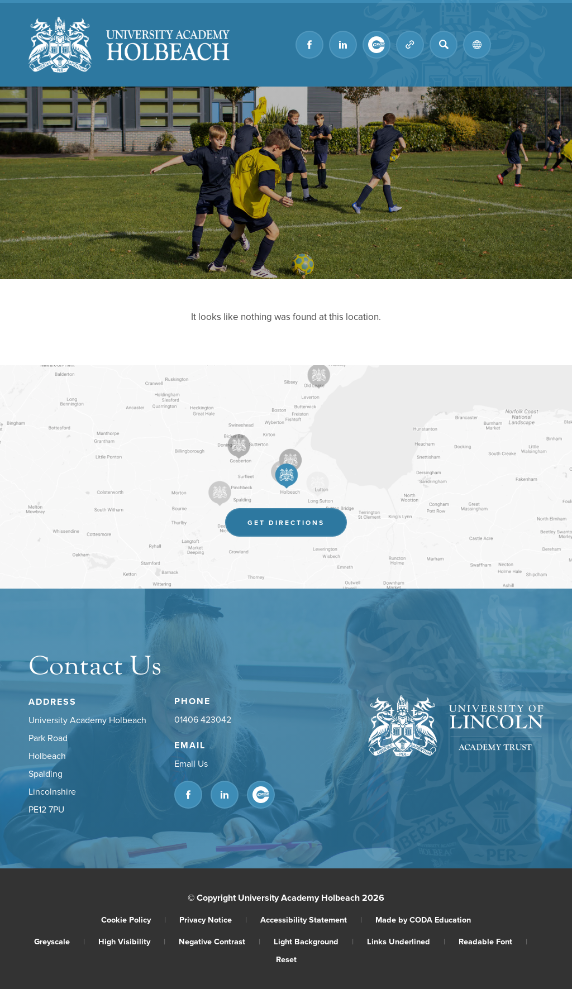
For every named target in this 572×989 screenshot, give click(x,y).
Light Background (314, 941)
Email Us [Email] (191, 763)
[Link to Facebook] (309, 45)
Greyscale (59, 941)
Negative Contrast (219, 941)
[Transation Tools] (477, 45)
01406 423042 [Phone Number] (202, 719)
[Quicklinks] (410, 45)
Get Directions (286, 522)
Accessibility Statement (311, 919)
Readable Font (493, 941)
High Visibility (131, 941)
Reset (286, 959)
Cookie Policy (133, 919)
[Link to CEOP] (376, 45)
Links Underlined (406, 941)
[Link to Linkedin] (343, 45)
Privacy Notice (213, 919)
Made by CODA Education (423, 919)
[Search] (443, 45)
